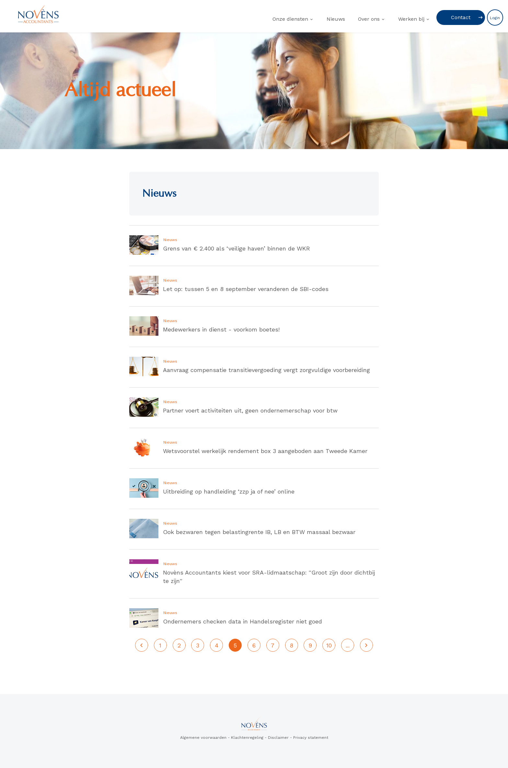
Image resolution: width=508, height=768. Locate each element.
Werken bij (411, 19)
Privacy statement (310, 737)
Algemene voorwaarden (203, 737)
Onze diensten (290, 19)
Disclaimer (278, 737)
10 (329, 645)
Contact (460, 17)
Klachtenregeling (247, 737)
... (348, 645)
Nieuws (336, 19)
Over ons (369, 19)
